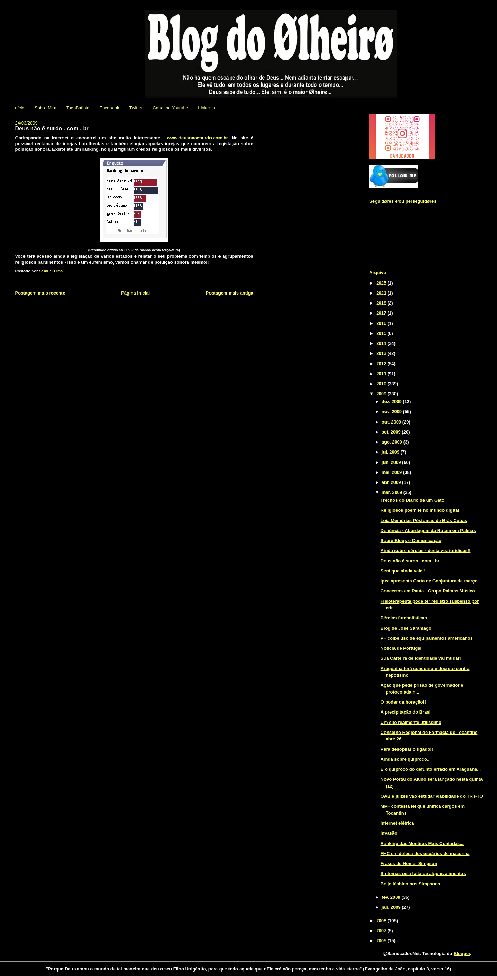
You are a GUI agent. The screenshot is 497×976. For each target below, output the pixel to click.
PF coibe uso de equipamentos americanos (427, 638)
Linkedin (206, 107)
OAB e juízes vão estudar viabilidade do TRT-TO (432, 796)
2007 (382, 930)
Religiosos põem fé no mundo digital (420, 510)
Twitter (136, 107)
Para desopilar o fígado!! (407, 749)
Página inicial (135, 293)
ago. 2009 (392, 442)
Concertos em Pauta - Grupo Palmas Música (428, 591)
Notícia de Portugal (401, 648)
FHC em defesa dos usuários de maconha (425, 853)
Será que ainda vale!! (403, 571)
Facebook (109, 107)
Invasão (389, 833)
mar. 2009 (392, 492)
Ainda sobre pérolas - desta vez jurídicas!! (426, 550)
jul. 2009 (391, 452)
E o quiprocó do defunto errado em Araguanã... (431, 769)
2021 (382, 293)
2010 (382, 383)
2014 (382, 343)
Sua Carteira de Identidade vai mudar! (421, 658)
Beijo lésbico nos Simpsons (410, 883)
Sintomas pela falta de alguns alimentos (423, 873)
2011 (382, 373)
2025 (382, 283)
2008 (382, 920)
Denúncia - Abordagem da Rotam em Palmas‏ (428, 530)
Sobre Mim (45, 107)
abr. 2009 (392, 482)
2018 (382, 303)
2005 (382, 940)
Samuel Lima (51, 271)
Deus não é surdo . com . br (410, 561)
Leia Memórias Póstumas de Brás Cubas (424, 520)
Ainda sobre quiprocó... (406, 759)
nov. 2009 (392, 411)
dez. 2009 (392, 401)
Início (19, 107)
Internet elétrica (397, 823)
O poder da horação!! (403, 702)
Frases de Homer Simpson (409, 863)
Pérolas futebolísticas (404, 617)
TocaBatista (77, 107)
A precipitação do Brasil (406, 712)
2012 (382, 363)
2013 (382, 353)
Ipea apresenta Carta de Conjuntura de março (429, 581)
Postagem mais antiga (229, 293)
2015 (382, 333)
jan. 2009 (392, 907)
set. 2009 (392, 432)
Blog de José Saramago (406, 628)
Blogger (462, 953)
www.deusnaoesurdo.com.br (197, 137)
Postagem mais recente (40, 293)
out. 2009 (392, 422)
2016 (382, 323)
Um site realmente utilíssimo (411, 722)
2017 (382, 313)
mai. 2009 (392, 472)
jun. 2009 (392, 462)
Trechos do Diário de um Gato (413, 500)
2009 (382, 393)
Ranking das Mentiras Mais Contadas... (422, 843)
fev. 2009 (392, 897)
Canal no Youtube (170, 107)
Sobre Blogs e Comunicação (411, 540)
